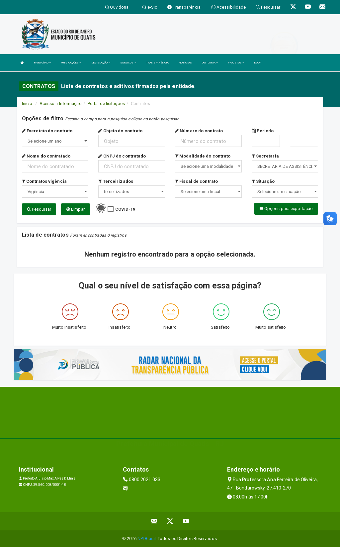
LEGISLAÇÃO (100, 62)
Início (27, 103)
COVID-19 (125, 209)
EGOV (257, 62)
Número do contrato (199, 130)
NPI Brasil (146, 538)
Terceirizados (115, 181)
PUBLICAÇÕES (71, 62)
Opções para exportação (286, 208)
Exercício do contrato (47, 130)
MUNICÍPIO (42, 62)
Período (263, 130)
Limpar (75, 209)
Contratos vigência (44, 181)
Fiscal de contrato (196, 181)
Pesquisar (39, 209)
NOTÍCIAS (185, 62)
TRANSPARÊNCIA (157, 62)
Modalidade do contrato (202, 156)
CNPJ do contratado (122, 156)
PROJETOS (236, 62)
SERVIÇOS (128, 62)
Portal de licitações (106, 103)
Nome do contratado (46, 156)
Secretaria (265, 156)
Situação (263, 181)
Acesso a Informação (61, 103)
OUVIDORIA (210, 62)
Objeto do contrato (120, 130)
